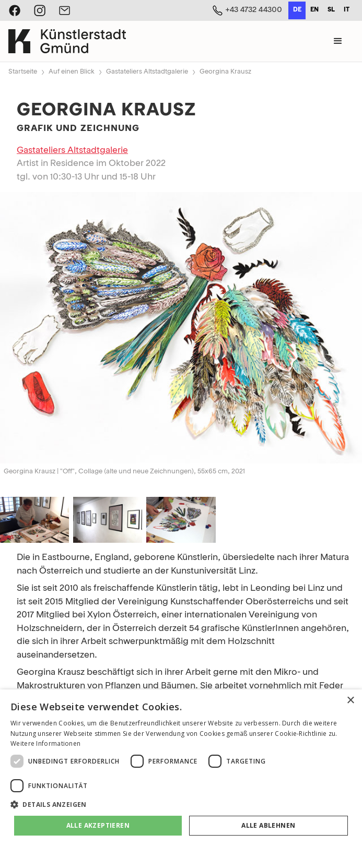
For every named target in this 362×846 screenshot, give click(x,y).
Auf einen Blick (72, 71)
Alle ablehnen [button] (268, 825)
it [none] (346, 10)
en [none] (314, 10)
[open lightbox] (181, 327)
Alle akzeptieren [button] (98, 825)
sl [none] (331, 10)
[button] (338, 41)
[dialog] (181, 767)
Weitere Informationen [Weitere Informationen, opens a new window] (45, 743)
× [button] (350, 701)
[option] (314, 10)
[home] (67, 41)
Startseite (22, 71)
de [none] (297, 10)
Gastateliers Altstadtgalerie (147, 71)
